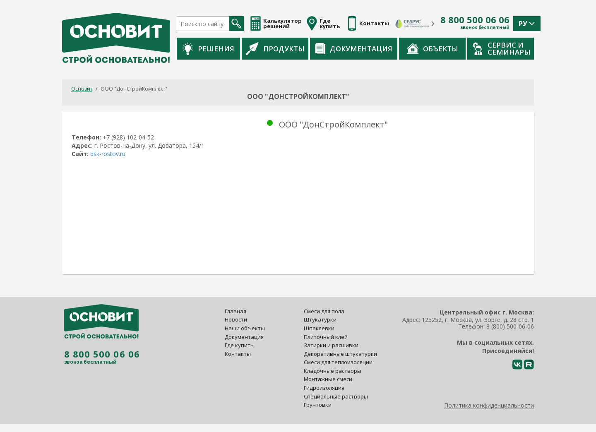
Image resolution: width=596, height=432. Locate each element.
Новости (236, 319)
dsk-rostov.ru (107, 154)
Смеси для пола (324, 311)
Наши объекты (245, 328)
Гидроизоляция (325, 387)
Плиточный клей (326, 337)
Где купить (239, 345)
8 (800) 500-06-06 (510, 326)
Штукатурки (320, 319)
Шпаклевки (319, 328)
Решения (208, 48)
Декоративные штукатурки (340, 354)
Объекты (432, 48)
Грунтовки (318, 404)
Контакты (238, 354)
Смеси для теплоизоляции (338, 362)
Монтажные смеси (328, 379)
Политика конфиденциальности (489, 405)
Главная (235, 311)
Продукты (275, 48)
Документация (353, 48)
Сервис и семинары (502, 48)
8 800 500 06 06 (474, 20)
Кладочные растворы (332, 370)
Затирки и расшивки (331, 345)
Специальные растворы (336, 396)
